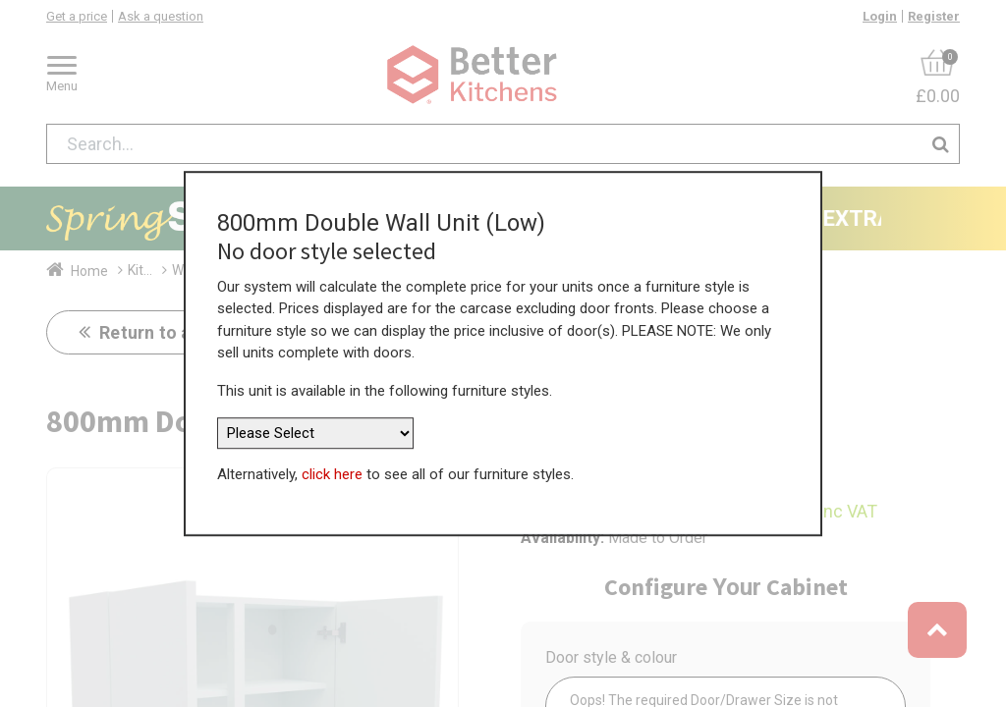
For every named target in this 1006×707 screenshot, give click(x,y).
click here (332, 474)
